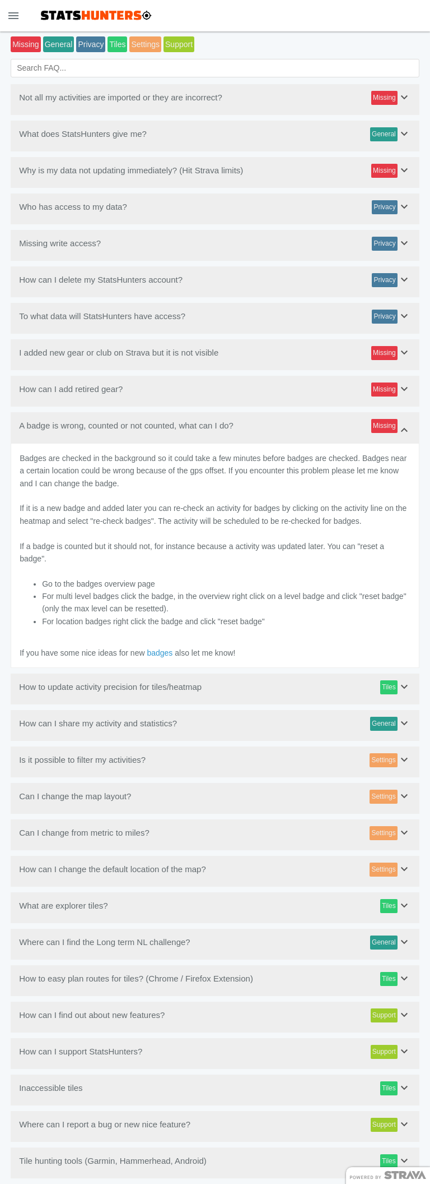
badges (159, 652)
